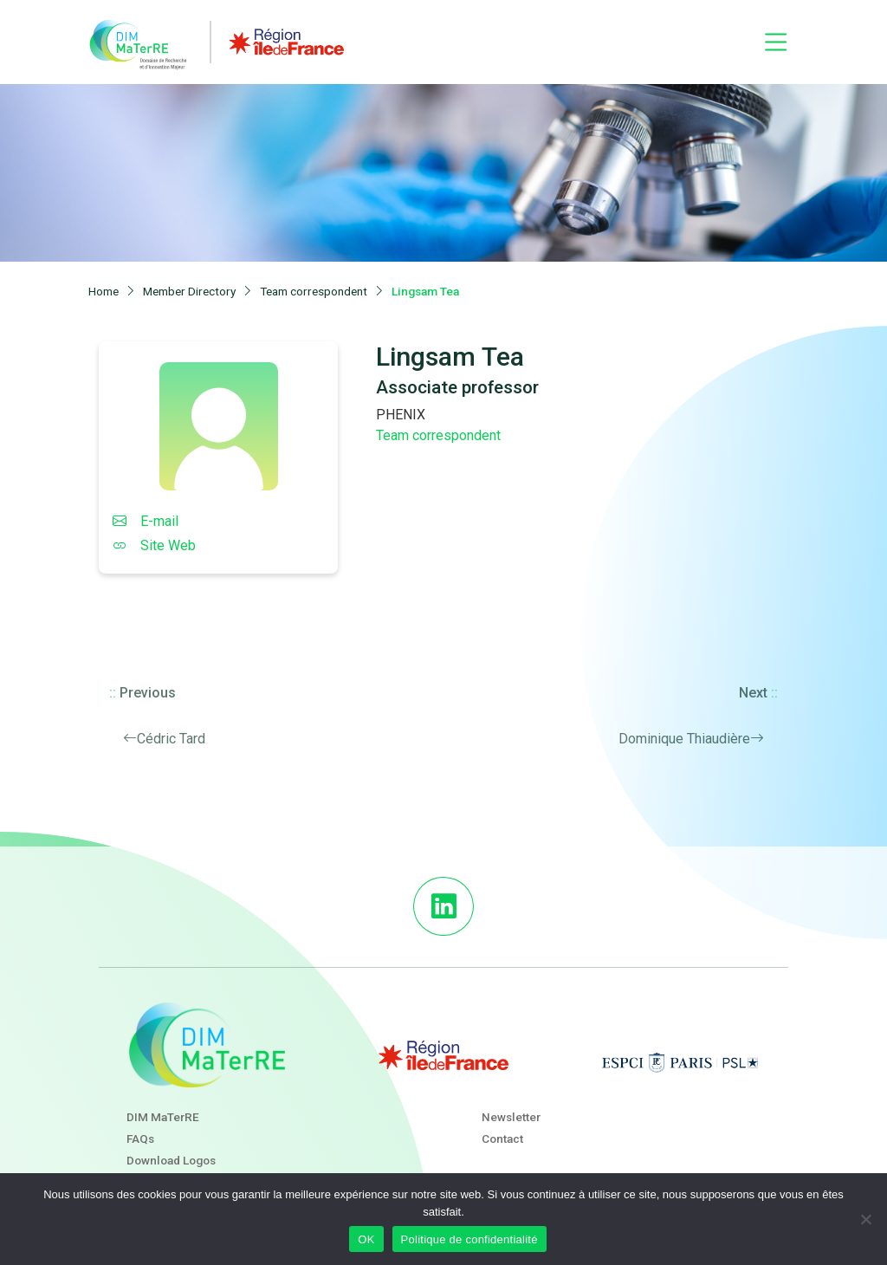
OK (366, 1239)
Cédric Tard (171, 738)
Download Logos (171, 1160)
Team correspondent (438, 435)
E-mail (145, 521)
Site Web (154, 545)
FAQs (140, 1138)
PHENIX (400, 414)
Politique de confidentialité (469, 1239)
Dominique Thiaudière (684, 738)
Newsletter (511, 1117)
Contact (502, 1138)
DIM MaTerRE (162, 1117)
